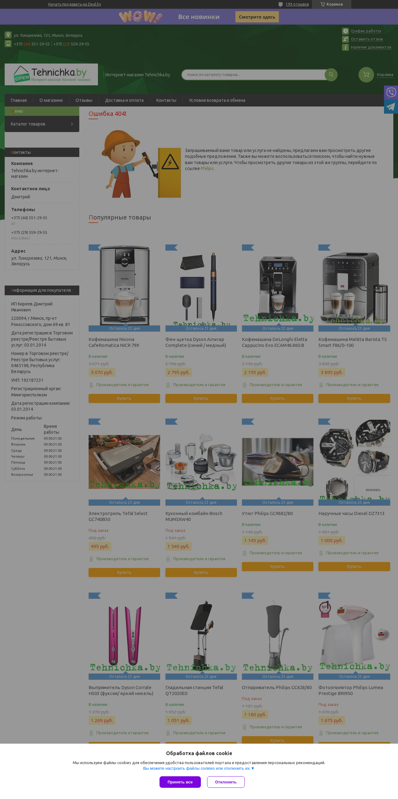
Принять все (180, 782)
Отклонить (226, 782)
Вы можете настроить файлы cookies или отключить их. (197, 768)
